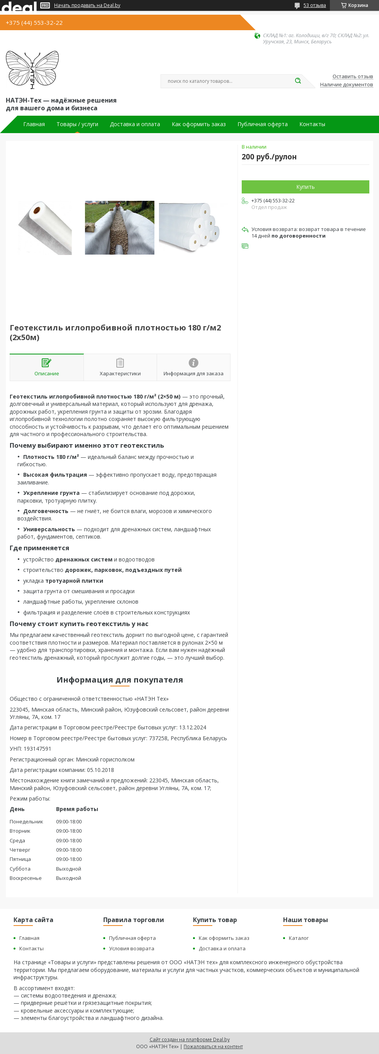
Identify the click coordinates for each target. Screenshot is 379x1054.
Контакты (312, 124)
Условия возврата (131, 948)
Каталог (299, 937)
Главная (34, 124)
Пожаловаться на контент (213, 1046)
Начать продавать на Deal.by (87, 5)
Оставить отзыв (353, 76)
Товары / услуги (77, 124)
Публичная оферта (262, 124)
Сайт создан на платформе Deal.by (190, 1039)
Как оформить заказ (199, 124)
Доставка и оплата (135, 124)
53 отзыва (315, 5)
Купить (305, 186)
